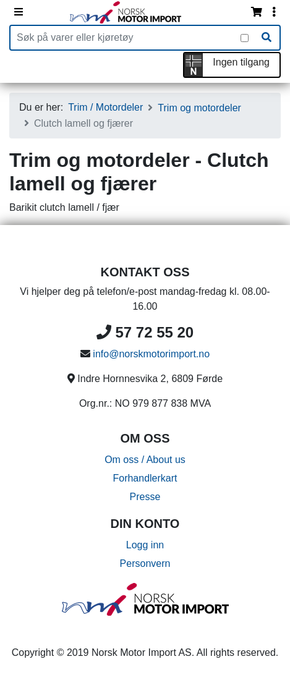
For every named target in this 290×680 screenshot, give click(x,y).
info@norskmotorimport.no (151, 354)
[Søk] (266, 38)
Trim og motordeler (199, 108)
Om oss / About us (145, 459)
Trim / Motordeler (105, 107)
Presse (145, 496)
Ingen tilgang (241, 62)
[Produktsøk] (126, 37)
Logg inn (145, 545)
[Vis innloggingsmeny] (274, 12)
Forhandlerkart (145, 478)
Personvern (145, 563)
